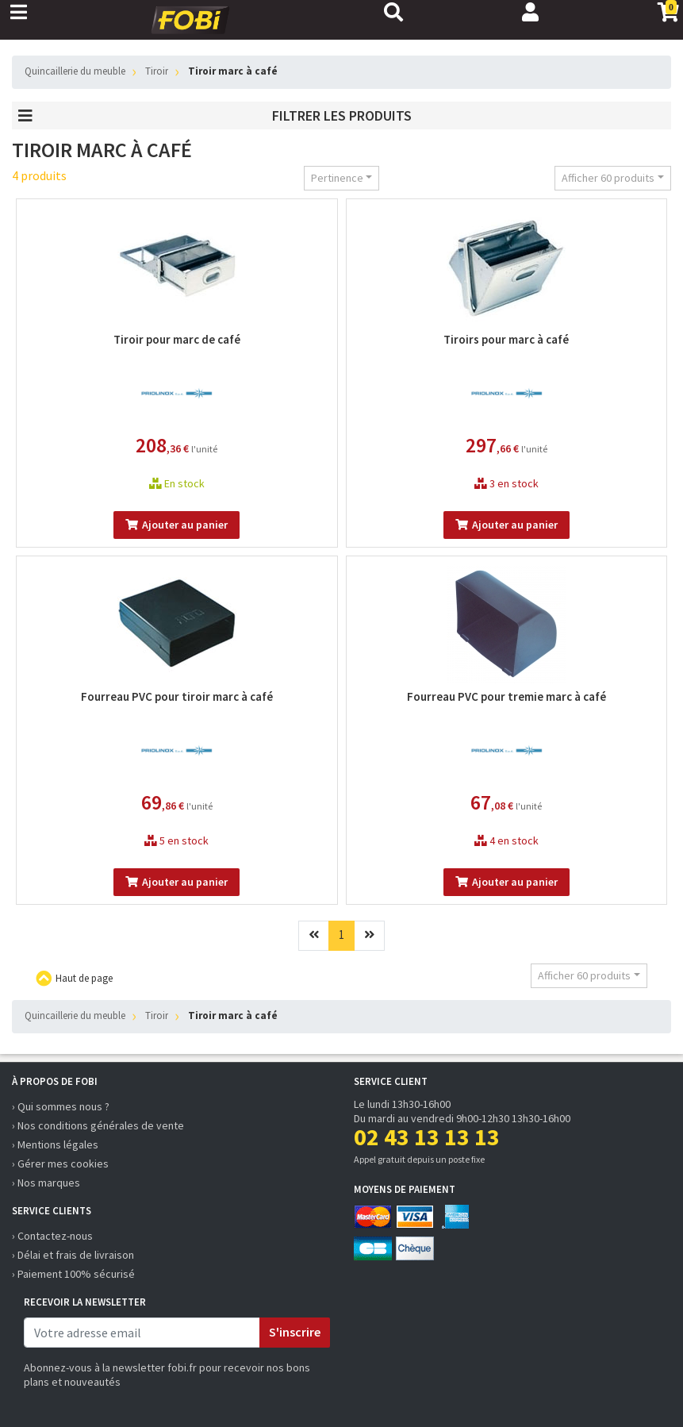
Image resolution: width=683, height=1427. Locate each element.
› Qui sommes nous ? (60, 1106)
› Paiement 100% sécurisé (73, 1274)
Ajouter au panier (176, 524)
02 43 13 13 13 (427, 1136)
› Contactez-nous (52, 1236)
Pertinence (337, 178)
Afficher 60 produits (608, 178)
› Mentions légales (55, 1144)
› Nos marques (46, 1182)
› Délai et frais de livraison (73, 1255)
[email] (142, 1332)
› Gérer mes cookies (60, 1163)
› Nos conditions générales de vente (98, 1125)
